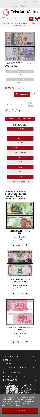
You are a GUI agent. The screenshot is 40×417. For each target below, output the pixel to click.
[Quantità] (7, 94)
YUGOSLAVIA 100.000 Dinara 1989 (20, 329)
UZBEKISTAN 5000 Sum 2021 (20, 232)
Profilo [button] (25, 6)
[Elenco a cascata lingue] (15, 6)
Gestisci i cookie (16, 405)
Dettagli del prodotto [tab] (20, 119)
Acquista (22, 94)
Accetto (20, 410)
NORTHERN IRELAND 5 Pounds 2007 (20, 280)
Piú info (5, 405)
